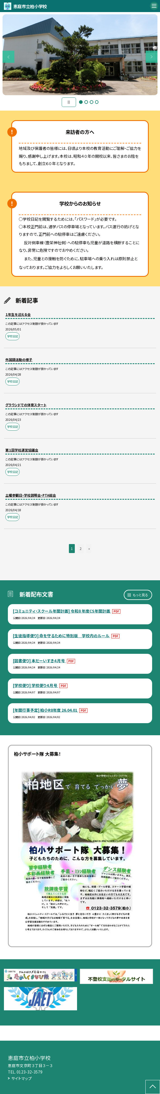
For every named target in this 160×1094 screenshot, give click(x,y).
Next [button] (152, 57)
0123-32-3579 (29, 1072)
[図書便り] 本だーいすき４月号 (39, 660)
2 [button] (86, 102)
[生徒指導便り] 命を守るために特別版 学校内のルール (61, 635)
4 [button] (97, 102)
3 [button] (91, 102)
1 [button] (81, 102)
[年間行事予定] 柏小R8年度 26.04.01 (45, 710)
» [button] (89, 548)
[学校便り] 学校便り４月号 (35, 685)
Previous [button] (9, 57)
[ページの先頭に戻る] (153, 1087)
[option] (80, 54)
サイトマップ (21, 1078)
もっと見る (140, 594)
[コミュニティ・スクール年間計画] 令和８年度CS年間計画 (62, 611)
